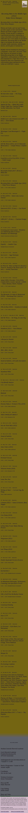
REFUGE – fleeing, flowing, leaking (10, 2)
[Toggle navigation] (24, 4)
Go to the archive (14, 742)
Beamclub (15, 1)
